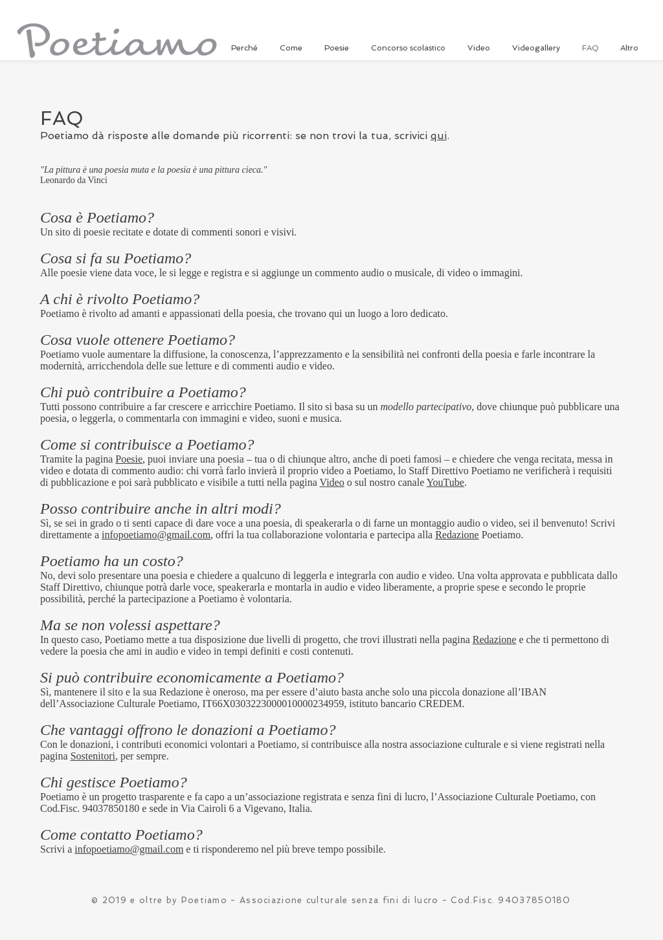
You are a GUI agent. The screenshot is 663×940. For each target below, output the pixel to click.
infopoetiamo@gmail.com (156, 534)
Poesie (128, 459)
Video (332, 482)
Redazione (457, 534)
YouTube (445, 482)
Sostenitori (93, 755)
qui (439, 135)
